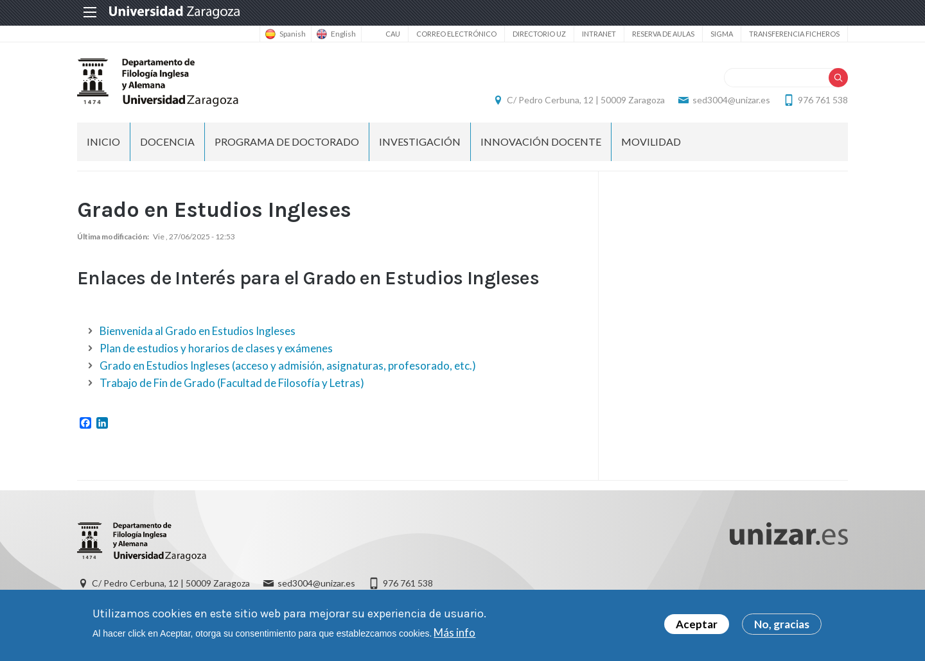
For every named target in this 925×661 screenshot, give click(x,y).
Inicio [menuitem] (103, 141)
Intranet (599, 34)
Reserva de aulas (663, 34)
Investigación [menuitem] (420, 141)
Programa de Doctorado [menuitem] (287, 141)
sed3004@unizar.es (731, 99)
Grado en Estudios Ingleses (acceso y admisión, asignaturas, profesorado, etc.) (288, 365)
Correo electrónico (456, 34)
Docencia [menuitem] (167, 141)
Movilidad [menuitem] (651, 141)
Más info (454, 633)
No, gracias (781, 625)
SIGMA (721, 34)
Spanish (292, 34)
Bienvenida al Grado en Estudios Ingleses (197, 331)
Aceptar (697, 625)
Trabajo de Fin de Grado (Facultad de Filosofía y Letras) (232, 383)
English (343, 34)
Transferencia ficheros (794, 34)
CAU (392, 34)
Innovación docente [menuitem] (540, 141)
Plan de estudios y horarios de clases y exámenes (216, 348)
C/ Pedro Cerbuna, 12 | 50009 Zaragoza (586, 99)
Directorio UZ (539, 34)
